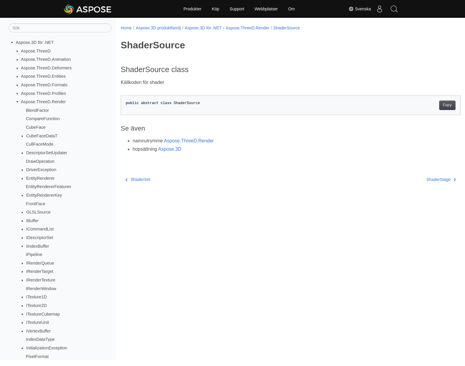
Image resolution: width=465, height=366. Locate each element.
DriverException (41, 169)
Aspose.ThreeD (36, 51)
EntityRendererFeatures (48, 186)
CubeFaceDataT (42, 135)
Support (237, 9)
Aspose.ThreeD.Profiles (43, 93)
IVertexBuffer (38, 331)
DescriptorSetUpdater (46, 152)
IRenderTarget (39, 271)
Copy (424, 105)
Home (126, 28)
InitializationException (46, 348)
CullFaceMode (39, 144)
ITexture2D (36, 305)
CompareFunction (43, 118)
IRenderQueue (40, 263)
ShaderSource (286, 28)
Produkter (193, 9)
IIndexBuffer (37, 246)
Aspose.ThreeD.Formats (44, 84)
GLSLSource (38, 212)
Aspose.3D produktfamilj (158, 28)
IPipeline (34, 254)
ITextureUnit (37, 322)
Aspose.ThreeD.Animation (46, 59)
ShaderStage (417, 179)
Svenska (359, 9)
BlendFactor (37, 110)
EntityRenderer (40, 178)
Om (291, 9)
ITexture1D (36, 297)
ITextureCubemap (43, 314)
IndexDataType (40, 339)
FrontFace (35, 203)
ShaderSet (137, 179)
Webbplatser (266, 9)
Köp (215, 9)
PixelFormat (37, 356)
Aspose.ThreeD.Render (43, 101)
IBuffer (32, 220)
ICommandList (40, 229)
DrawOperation (40, 161)
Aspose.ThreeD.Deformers (46, 68)
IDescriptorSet (39, 237)
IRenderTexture (40, 280)
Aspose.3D (169, 149)
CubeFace (35, 127)
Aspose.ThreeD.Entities (43, 76)
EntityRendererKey (44, 195)
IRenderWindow (41, 288)
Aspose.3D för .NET (35, 42)
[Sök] (60, 27)
